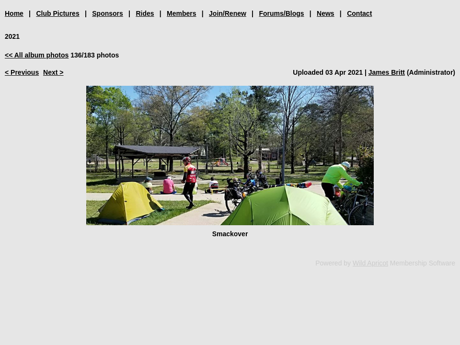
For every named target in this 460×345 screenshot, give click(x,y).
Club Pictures (57, 13)
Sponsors (107, 13)
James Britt (386, 72)
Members (181, 13)
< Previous (22, 72)
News (325, 13)
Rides (145, 13)
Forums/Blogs (281, 13)
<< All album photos (37, 55)
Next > (53, 72)
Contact (359, 13)
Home (14, 13)
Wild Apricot (370, 263)
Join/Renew (227, 13)
